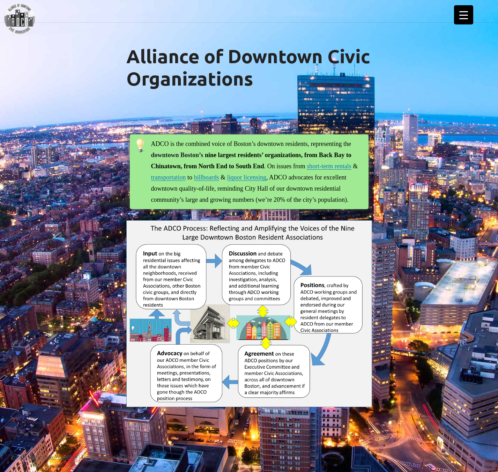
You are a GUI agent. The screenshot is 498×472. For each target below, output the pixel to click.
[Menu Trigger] (463, 14)
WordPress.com (139, 456)
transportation (168, 177)
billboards (206, 177)
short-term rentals (329, 166)
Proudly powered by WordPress (44, 456)
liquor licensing (246, 177)
